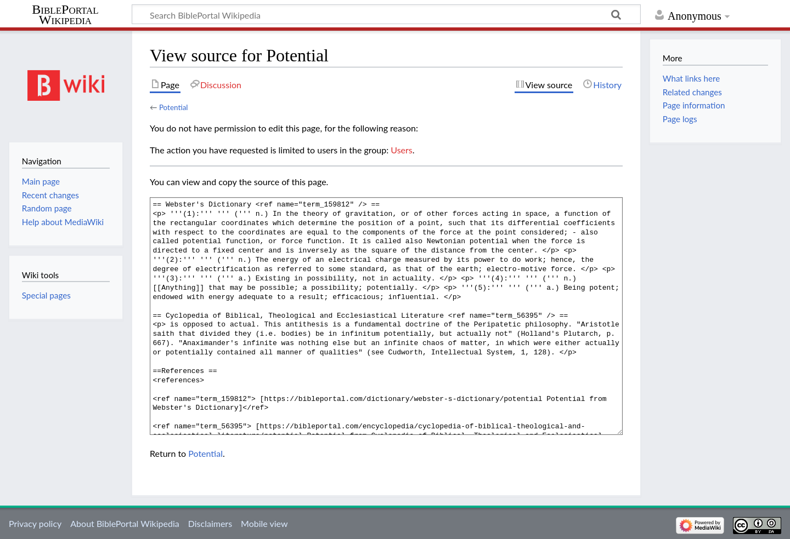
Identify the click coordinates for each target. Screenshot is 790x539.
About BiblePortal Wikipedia (124, 523)
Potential (173, 107)
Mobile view (264, 523)
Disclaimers (210, 523)
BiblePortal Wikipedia (65, 14)
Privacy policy (35, 523)
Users (401, 150)
